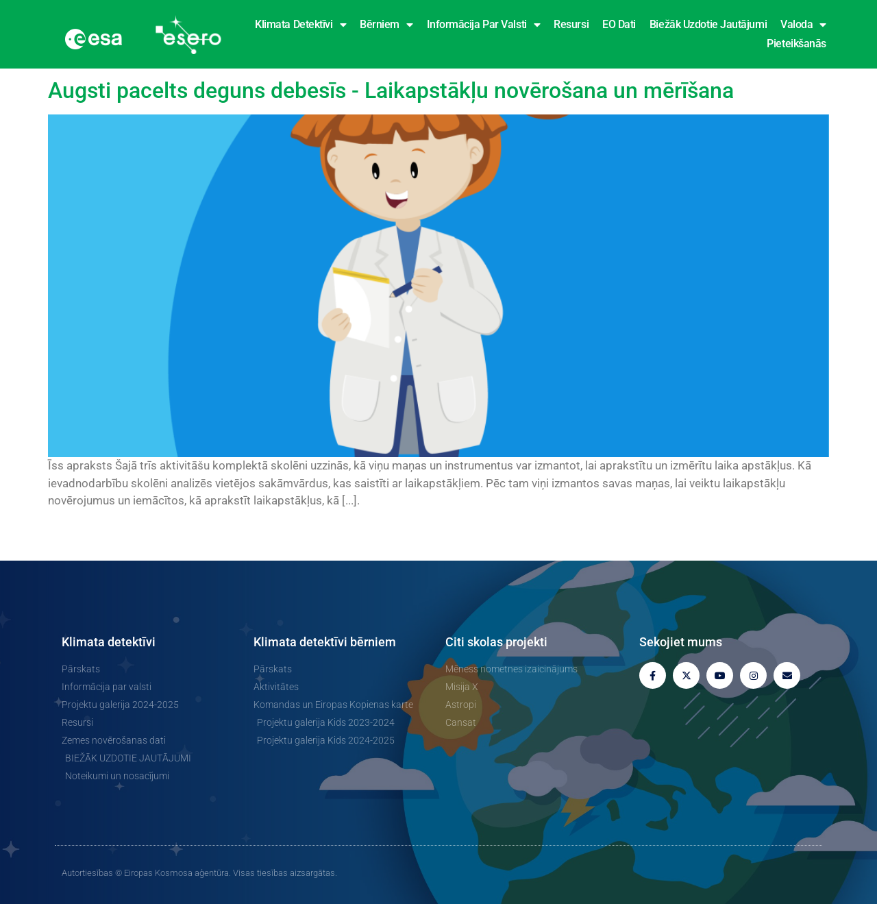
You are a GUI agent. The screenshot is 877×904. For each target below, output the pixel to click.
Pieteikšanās (796, 43)
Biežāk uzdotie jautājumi (708, 24)
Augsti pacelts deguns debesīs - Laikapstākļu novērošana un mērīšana (391, 90)
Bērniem (386, 24)
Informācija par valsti (484, 24)
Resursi (571, 24)
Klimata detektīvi (300, 24)
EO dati (619, 24)
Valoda (803, 24)
